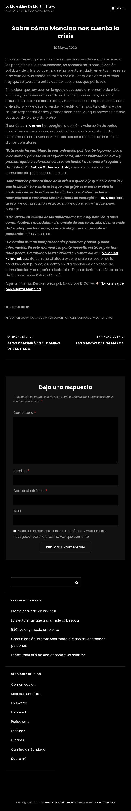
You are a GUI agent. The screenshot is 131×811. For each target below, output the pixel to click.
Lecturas (18, 730)
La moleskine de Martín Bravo (30, 6)
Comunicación (20, 307)
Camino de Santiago (28, 749)
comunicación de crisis (26, 317)
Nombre (21, 470)
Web (17, 510)
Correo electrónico (30, 490)
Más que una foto (25, 693)
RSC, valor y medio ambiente (35, 629)
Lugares (17, 740)
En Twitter (19, 703)
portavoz (106, 317)
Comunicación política (58, 317)
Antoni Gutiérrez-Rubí (49, 167)
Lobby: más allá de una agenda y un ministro (48, 654)
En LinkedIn (20, 712)
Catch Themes (106, 802)
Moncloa (93, 317)
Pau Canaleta (110, 197)
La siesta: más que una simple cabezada (45, 620)
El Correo (33, 125)
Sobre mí (18, 758)
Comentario (24, 412)
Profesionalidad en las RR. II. (33, 611)
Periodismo (20, 721)
